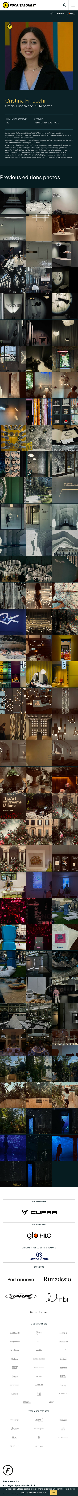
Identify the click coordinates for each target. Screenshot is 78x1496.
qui (44, 1492)
